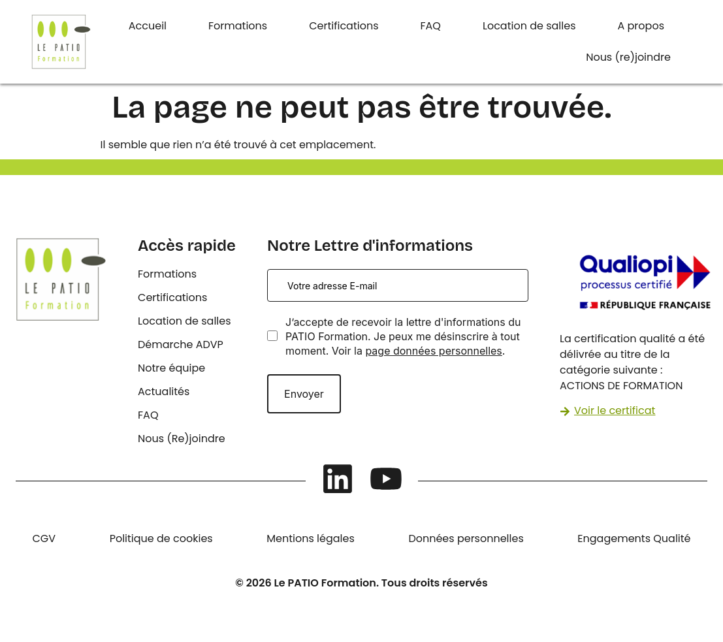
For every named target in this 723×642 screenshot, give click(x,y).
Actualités (163, 391)
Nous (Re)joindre (181, 438)
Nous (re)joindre (628, 57)
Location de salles (529, 25)
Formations (237, 25)
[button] (644, 26)
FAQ (431, 25)
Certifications (343, 25)
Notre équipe (171, 368)
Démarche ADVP (180, 344)
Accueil (148, 25)
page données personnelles (433, 350)
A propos (641, 25)
